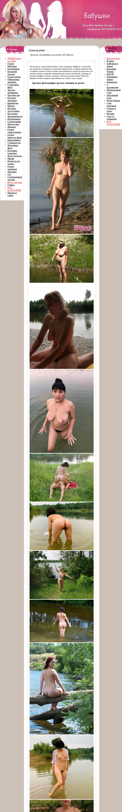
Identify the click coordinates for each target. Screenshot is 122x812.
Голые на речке (37, 50)
